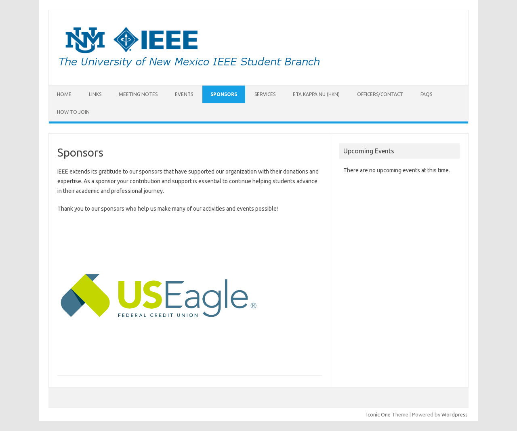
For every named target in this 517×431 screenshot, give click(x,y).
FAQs (426, 94)
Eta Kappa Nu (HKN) (316, 94)
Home (64, 94)
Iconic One (378, 414)
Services (264, 94)
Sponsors (223, 94)
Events (184, 94)
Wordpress (454, 414)
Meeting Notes (138, 94)
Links (95, 94)
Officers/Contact (380, 94)
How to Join (73, 112)
